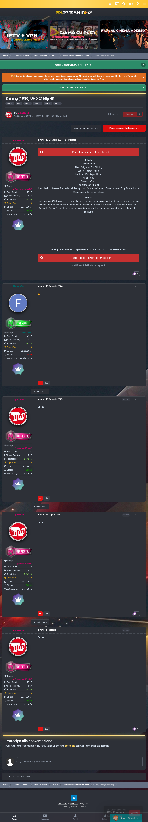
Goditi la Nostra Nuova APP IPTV (71, 65)
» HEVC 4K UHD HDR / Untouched (50, 116)
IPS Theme (62, 804)
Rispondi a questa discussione (124, 128)
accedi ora (70, 746)
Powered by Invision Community (74, 806)
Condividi (113, 114)
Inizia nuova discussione (86, 128)
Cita (46, 383)
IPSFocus (74, 804)
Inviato (50, 140)
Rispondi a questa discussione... (37, 761)
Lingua (84, 804)
